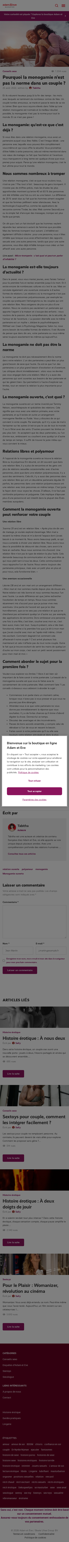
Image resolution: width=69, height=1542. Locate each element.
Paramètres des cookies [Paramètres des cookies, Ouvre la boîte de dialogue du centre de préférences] (34, 799)
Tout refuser (34, 780)
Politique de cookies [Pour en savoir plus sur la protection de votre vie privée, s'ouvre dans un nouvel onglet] (28, 772)
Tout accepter (34, 791)
